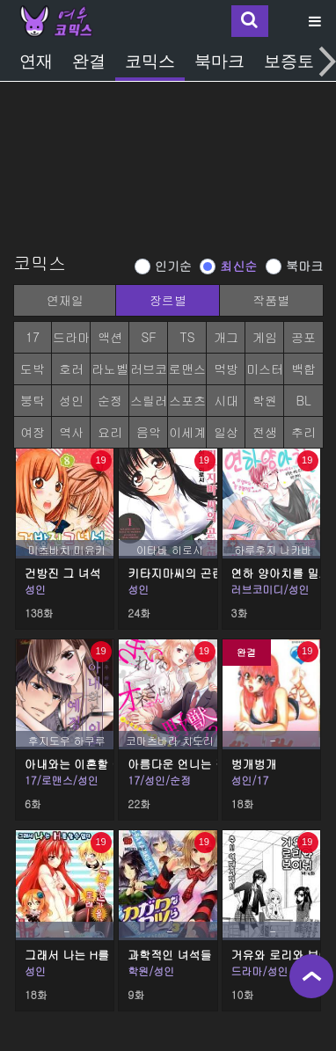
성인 (71, 400)
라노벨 (109, 368)
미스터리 (264, 372)
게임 (264, 337)
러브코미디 (148, 372)
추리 (303, 432)
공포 (303, 337)
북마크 (219, 61)
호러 (71, 368)
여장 (32, 432)
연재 (36, 61)
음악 (148, 432)
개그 (226, 337)
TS (186, 337)
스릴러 (148, 400)
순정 (110, 400)
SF (148, 337)
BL (303, 400)
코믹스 (150, 61)
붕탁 (32, 400)
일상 (226, 432)
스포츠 (187, 400)
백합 (303, 368)
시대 (226, 400)
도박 (32, 368)
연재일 (65, 300)
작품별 (270, 300)
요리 (110, 432)
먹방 (226, 368)
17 (33, 337)
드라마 (71, 337)
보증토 (289, 61)
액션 (110, 337)
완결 (89, 61)
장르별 (168, 300)
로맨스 (187, 368)
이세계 (187, 432)
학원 (264, 400)
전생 (264, 432)
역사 (71, 432)
